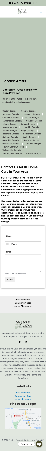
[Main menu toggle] (41, 11)
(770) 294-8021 (30, 3)
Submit (10, 279)
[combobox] (8, 244)
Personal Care (23, 299)
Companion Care (23, 302)
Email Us (15, 3)
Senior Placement (23, 306)
